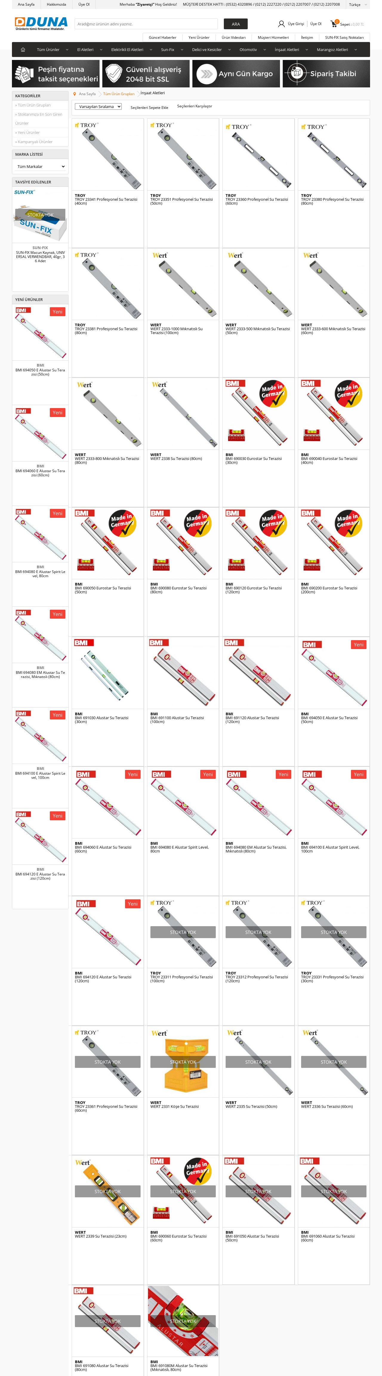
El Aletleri (85, 49)
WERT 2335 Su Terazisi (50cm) (251, 944)
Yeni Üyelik (263, 1230)
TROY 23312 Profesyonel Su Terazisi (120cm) (257, 839)
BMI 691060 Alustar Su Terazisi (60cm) (328, 1052)
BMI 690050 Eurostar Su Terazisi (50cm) (103, 520)
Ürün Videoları (234, 37)
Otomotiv (248, 49)
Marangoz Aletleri (332, 49)
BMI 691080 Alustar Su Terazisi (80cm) (101, 1158)
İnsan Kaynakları (147, 1275)
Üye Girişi (296, 23)
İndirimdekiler (26, 1275)
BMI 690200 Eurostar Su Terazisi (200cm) (329, 520)
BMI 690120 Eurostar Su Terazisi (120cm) (254, 520)
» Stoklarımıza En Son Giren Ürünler (38, 119)
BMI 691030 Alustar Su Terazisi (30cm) (101, 627)
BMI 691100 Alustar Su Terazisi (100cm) (177, 627)
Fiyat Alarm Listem (269, 1266)
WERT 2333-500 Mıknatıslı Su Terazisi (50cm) (258, 307)
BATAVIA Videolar (89, 1275)
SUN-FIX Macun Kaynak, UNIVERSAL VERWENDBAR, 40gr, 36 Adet (40, 257)
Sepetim (260, 1284)
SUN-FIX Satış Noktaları (344, 37)
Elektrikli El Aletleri (127, 49)
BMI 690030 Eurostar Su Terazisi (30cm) (254, 414)
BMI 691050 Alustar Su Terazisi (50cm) (252, 1052)
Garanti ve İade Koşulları (154, 1257)
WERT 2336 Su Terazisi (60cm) (327, 944)
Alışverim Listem (267, 1257)
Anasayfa (202, 1230)
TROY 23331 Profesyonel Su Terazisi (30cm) (332, 839)
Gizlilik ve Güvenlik (149, 1266)
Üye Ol (84, 4)
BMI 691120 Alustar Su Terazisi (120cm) (252, 627)
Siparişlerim (264, 1248)
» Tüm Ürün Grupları (33, 105)
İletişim (307, 37)
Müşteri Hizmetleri (273, 37)
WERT (155, 302)
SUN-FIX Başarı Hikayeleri (96, 1239)
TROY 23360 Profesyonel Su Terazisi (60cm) (257, 201)
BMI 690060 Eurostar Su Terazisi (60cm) (178, 1052)
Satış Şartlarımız (147, 1239)
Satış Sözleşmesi (148, 1248)
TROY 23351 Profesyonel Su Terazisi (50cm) (181, 201)
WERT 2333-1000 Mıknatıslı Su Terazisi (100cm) (176, 307)
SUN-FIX (40, 247)
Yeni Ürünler (199, 37)
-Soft (159, 1368)
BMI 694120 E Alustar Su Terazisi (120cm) (40, 876)
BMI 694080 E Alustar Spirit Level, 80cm (40, 574)
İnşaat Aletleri (287, 49)
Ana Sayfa (26, 4)
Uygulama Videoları (91, 1248)
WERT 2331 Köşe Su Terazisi (174, 944)
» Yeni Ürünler (27, 132)
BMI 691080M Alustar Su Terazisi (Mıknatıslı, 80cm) (178, 1158)
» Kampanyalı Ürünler (34, 141)
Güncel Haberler (162, 37)
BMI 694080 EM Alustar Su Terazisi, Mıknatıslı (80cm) (40, 675)
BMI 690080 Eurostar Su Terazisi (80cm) (178, 520)
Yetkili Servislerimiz (91, 1266)
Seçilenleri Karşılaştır (194, 106)
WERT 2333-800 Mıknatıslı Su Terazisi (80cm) (107, 414)
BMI (40, 365)
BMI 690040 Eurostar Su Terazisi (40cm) (329, 414)
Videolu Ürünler (207, 1248)
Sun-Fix (167, 49)
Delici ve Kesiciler (207, 49)
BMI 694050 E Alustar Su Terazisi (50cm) (40, 372)
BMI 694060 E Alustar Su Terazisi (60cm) (40, 473)
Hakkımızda (56, 4)
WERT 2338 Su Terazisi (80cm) (176, 412)
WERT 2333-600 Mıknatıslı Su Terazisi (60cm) (333, 307)
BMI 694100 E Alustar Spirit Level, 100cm (40, 775)
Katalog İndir (85, 1257)
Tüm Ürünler (48, 49)
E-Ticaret (172, 1368)
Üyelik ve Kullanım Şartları (156, 1230)
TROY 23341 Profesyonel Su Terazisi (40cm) (106, 201)
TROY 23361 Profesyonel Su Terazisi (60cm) (106, 945)
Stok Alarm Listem (269, 1275)
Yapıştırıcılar (25, 1248)
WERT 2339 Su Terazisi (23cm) (101, 1050)
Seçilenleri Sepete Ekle (149, 107)
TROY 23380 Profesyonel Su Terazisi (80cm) (332, 201)
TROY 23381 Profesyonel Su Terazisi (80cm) (106, 307)
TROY (80, 195)
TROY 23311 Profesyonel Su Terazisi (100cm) (181, 839)
